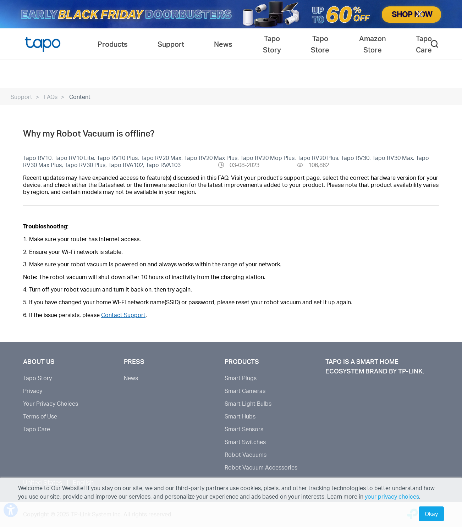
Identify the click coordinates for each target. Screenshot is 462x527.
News (131, 378)
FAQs (50, 96)
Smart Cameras (245, 390)
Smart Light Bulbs (248, 403)
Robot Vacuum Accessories (261, 467)
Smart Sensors (244, 429)
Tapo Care (36, 429)
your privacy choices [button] (392, 496)
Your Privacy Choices (50, 403)
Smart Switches (245, 441)
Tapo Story (37, 378)
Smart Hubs (240, 416)
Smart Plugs (241, 378)
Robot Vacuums (245, 454)
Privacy (32, 390)
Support (21, 96)
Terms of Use (40, 416)
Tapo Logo (42, 44)
